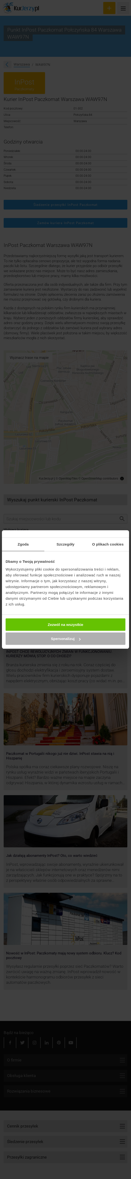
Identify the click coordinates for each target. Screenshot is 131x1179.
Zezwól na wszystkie (65, 625)
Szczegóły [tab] (65, 544)
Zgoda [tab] (23, 544)
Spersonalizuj (66, 639)
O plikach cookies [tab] (107, 544)
